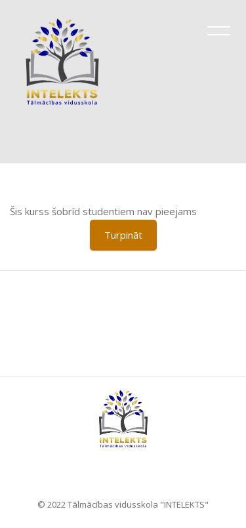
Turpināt (123, 234)
